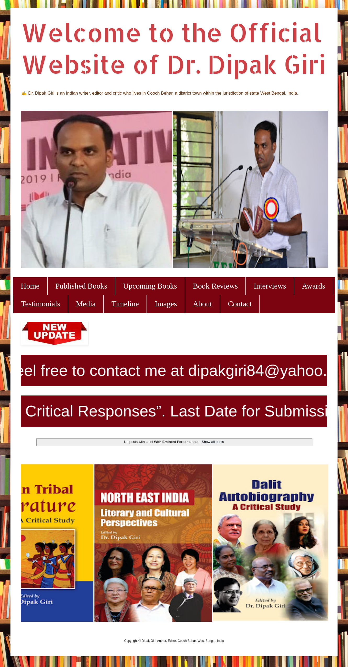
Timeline (125, 304)
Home (30, 286)
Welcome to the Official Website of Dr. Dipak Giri (173, 48)
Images (166, 304)
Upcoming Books (150, 286)
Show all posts (213, 442)
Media (86, 304)
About (202, 304)
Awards (313, 286)
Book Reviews (215, 286)
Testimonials (40, 304)
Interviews (270, 286)
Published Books (81, 286)
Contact (240, 304)
